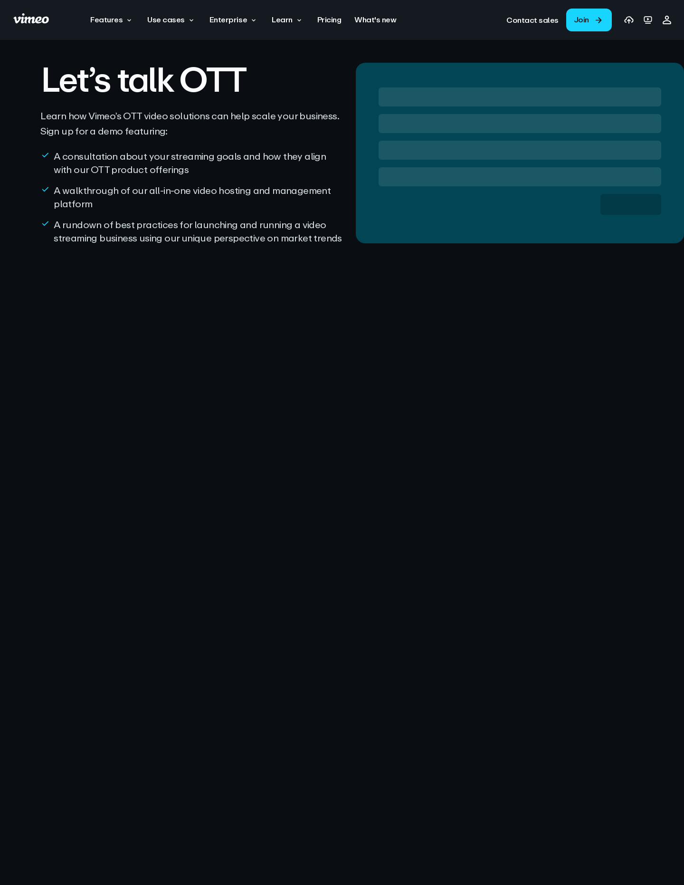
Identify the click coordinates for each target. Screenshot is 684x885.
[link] (532, 20)
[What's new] (375, 19)
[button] (112, 20)
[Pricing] (329, 19)
